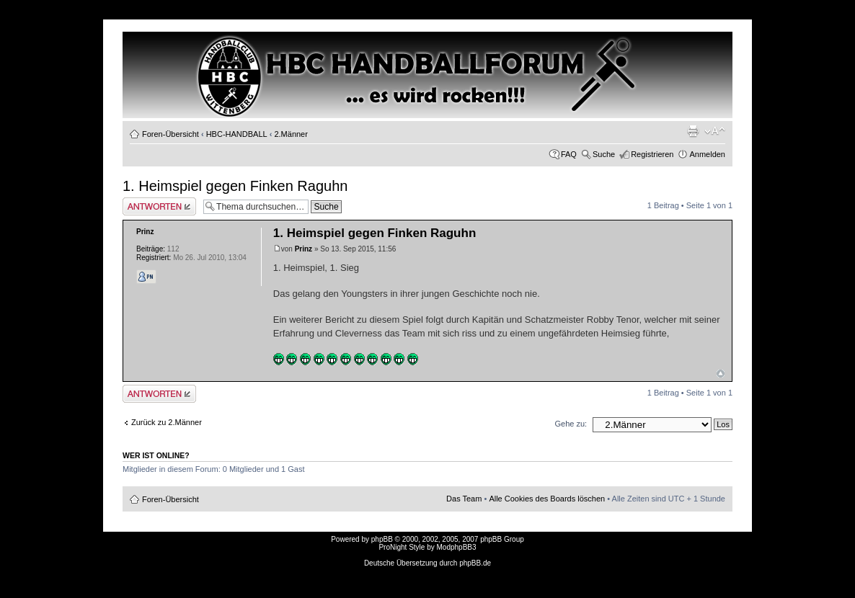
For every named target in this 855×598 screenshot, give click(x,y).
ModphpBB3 (457, 547)
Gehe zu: (570, 423)
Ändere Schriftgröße (714, 131)
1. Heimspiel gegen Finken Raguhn (235, 186)
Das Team (464, 498)
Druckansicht (693, 131)
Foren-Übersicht (170, 134)
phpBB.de (475, 563)
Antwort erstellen (159, 206)
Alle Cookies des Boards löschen (547, 498)
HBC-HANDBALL (236, 134)
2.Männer (290, 134)
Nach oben (721, 374)
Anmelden (707, 154)
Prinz (303, 249)
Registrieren (652, 154)
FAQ (569, 154)
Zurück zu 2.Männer (166, 422)
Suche (604, 154)
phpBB (382, 539)
